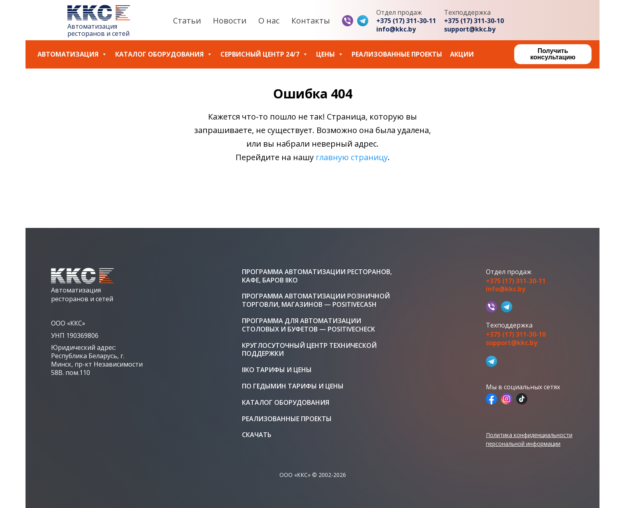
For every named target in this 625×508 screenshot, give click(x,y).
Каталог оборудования (163, 54)
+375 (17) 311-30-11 (406, 21)
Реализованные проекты (397, 54)
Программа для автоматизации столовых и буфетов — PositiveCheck (308, 325)
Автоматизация (72, 54)
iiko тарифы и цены (277, 370)
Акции (462, 54)
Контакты (310, 20)
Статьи (187, 20)
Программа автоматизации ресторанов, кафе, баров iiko (317, 276)
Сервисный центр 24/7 (264, 54)
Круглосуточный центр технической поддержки (309, 349)
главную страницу (352, 157)
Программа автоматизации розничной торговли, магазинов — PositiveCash (316, 300)
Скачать (256, 435)
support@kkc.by (469, 29)
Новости (229, 20)
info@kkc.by (396, 29)
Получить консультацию (552, 54)
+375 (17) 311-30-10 (474, 21)
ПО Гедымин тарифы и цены (293, 386)
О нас (268, 20)
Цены (330, 54)
